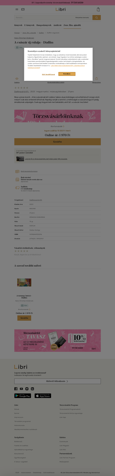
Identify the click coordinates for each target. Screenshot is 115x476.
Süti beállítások (48, 74)
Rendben (66, 74)
